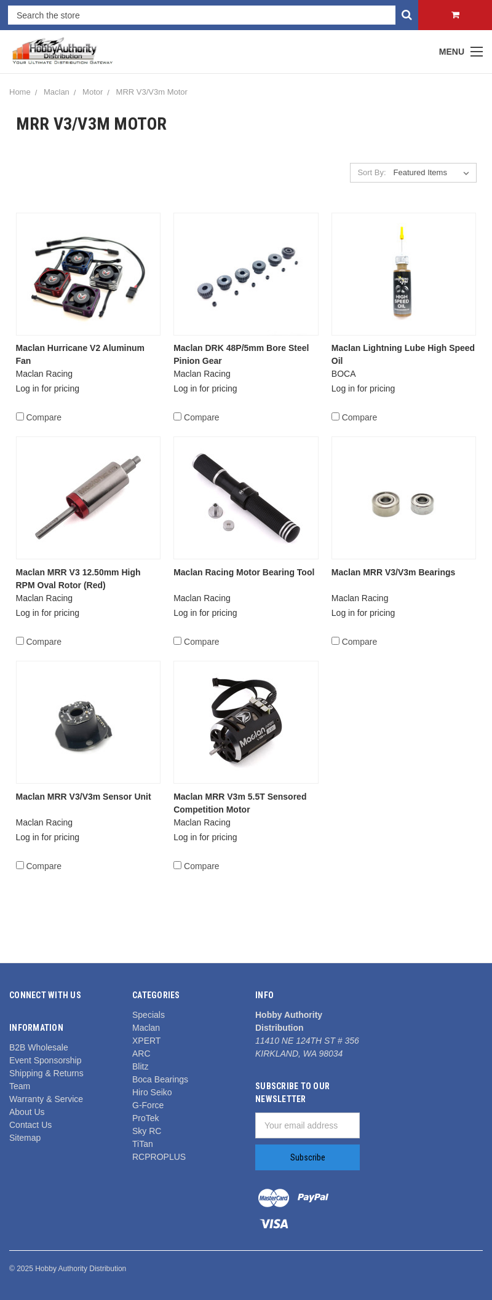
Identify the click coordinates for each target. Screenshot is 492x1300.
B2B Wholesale (38, 1047)
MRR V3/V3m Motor (152, 92)
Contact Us (30, 1125)
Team (19, 1086)
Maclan (56, 92)
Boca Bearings (160, 1079)
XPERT (146, 1041)
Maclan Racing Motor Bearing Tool (243, 572)
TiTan (142, 1144)
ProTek (145, 1118)
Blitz (140, 1066)
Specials (148, 1015)
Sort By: (371, 172)
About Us (27, 1112)
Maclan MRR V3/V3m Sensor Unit (83, 797)
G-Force (148, 1105)
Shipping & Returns (46, 1073)
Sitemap (25, 1138)
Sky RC (146, 1131)
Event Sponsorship (45, 1060)
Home (20, 92)
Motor (92, 92)
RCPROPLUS (159, 1157)
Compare (39, 417)
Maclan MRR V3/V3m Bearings (393, 572)
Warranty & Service (46, 1099)
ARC (141, 1053)
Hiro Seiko (152, 1092)
